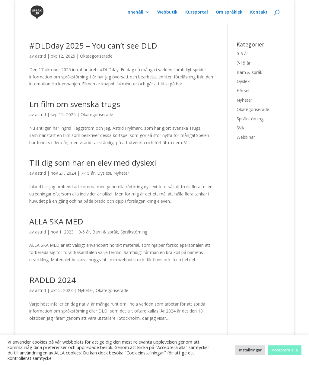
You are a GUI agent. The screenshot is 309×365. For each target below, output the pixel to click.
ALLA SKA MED (56, 221)
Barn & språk (105, 232)
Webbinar (246, 137)
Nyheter (121, 173)
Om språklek (229, 12)
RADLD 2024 (52, 280)
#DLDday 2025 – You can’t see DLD (93, 45)
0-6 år (84, 232)
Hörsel (243, 91)
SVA (240, 128)
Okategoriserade (96, 56)
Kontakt (259, 12)
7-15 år (88, 173)
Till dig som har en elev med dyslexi (92, 162)
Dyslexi (104, 173)
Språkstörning (133, 232)
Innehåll (134, 12)
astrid (40, 56)
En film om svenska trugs (74, 104)
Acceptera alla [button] (285, 350)
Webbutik (167, 12)
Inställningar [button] (250, 350)
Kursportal (196, 12)
